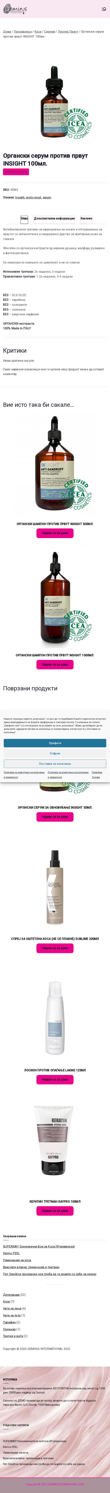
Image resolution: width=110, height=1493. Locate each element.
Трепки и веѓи (13, 1336)
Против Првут (68, 31)
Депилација (11, 1295)
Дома (7, 31)
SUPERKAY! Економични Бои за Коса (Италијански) (39, 1246)
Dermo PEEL (11, 1253)
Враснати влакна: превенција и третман (31, 1267)
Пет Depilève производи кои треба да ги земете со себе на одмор (49, 1274)
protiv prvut (33, 197)
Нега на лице (12, 1308)
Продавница (23, 31)
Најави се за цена (16, 171)
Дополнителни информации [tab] (54, 218)
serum (47, 197)
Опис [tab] (24, 218)
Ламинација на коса (17, 1260)
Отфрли (55, 753)
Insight (19, 197)
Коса (37, 31)
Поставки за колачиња (55, 763)
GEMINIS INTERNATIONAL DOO (49, 1349)
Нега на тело (12, 1315)
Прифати (55, 743)
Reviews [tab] (86, 218)
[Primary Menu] (104, 9)
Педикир (9, 1329)
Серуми (49, 31)
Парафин (9, 1322)
